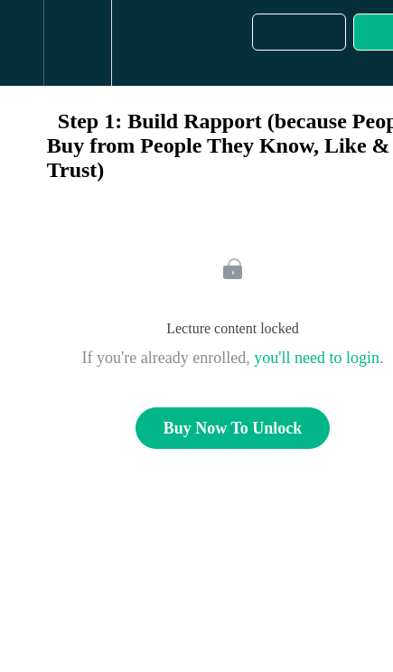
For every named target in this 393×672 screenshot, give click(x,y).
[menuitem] (77, 43)
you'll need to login (316, 358)
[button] (21, 43)
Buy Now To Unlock (233, 428)
